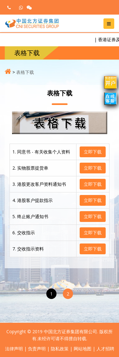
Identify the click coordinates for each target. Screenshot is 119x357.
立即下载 (93, 152)
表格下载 (25, 72)
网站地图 (82, 349)
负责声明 (37, 349)
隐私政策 (60, 349)
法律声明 (14, 349)
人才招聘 (105, 349)
